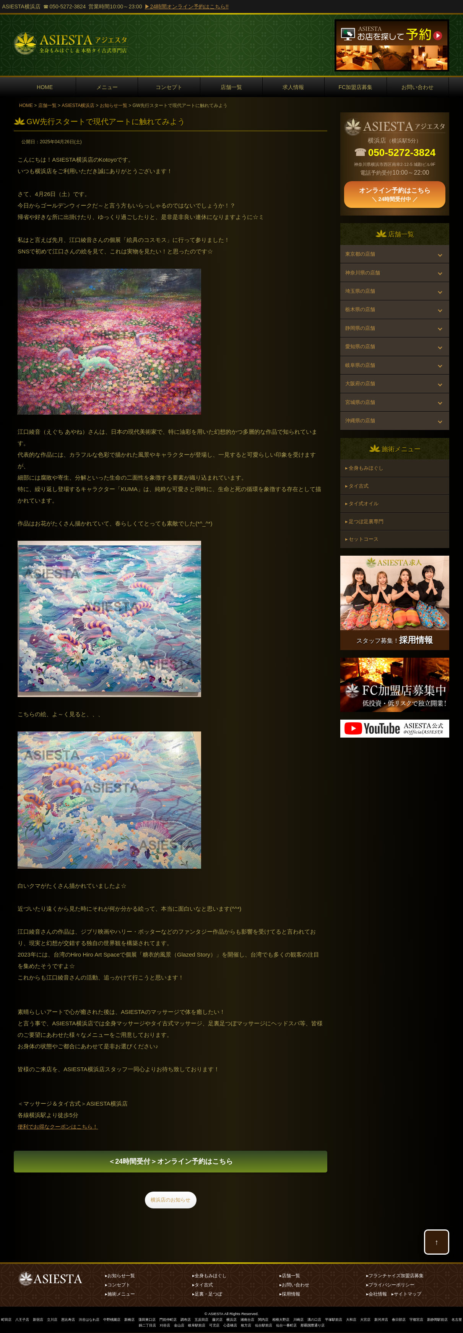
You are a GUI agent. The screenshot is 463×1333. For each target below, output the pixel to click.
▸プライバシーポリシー (390, 1286)
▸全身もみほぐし (209, 1276)
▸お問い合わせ (294, 1286)
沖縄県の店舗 (362, 452)
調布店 (203, 1320)
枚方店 (266, 1326)
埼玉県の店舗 (362, 299)
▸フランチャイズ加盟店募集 (395, 1276)
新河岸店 (415, 1320)
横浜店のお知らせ (170, 1204)
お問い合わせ (417, 87)
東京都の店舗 (362, 256)
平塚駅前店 (363, 1320)
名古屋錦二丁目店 (153, 1326)
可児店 (231, 1326)
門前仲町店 (183, 1320)
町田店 (8, 1320)
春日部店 (434, 1320)
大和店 (382, 1320)
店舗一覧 (231, 87)
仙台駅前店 (285, 1326)
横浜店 (252, 1320)
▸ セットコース (364, 583)
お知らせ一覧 (113, 105)
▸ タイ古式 (358, 522)
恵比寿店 (75, 1320)
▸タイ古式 (202, 1286)
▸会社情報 (376, 1295)
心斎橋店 (249, 1326)
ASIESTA (216, 1315)
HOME (45, 87)
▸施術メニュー (120, 1295)
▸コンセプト (117, 1286)
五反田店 (220, 1320)
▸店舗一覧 (289, 1276)
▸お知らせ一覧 (120, 1276)
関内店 (287, 1320)
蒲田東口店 (161, 1320)
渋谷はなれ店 (97, 1320)
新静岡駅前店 (122, 1326)
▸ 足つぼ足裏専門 (366, 563)
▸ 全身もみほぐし (366, 502)
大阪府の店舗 (362, 408)
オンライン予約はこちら (170, 1163)
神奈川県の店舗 (364, 277)
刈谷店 (178, 1326)
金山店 (193, 1326)
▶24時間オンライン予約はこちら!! (186, 6)
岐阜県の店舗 (362, 386)
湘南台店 (270, 1320)
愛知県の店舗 (362, 365)
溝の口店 (342, 1320)
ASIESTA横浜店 (78, 105)
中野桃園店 (122, 1320)
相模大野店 (306, 1320)
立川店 (57, 1320)
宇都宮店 (453, 1320)
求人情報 (293, 87)
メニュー (107, 87)
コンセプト (169, 87)
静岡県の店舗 (362, 343)
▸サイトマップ (406, 1295)
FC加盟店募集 (356, 87)
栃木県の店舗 (362, 321)
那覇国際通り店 (338, 1326)
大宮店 (398, 1320)
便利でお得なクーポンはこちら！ (61, 1126)
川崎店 (325, 1320)
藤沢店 (237, 1320)
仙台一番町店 (310, 1326)
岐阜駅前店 (212, 1326)
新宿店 (42, 1320)
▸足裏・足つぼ (207, 1295)
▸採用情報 (289, 1295)
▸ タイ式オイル (364, 543)
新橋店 (142, 1320)
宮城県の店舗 (362, 430)
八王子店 (25, 1320)
